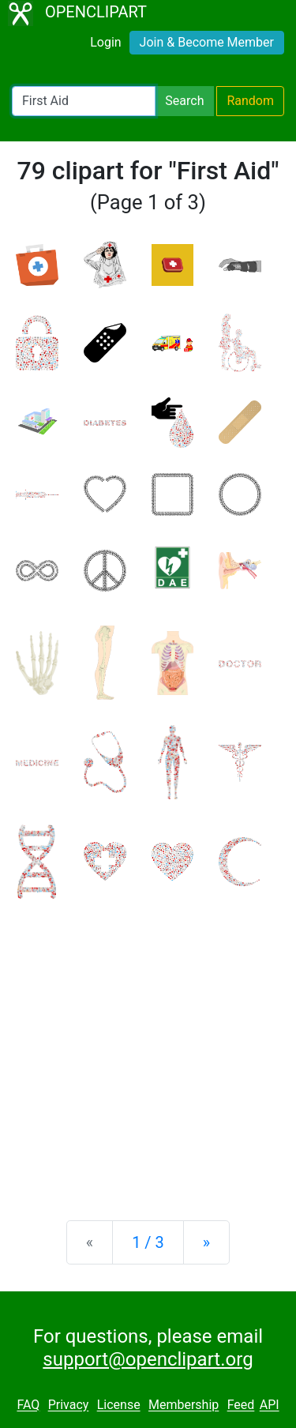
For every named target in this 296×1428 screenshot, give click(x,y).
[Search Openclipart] (83, 101)
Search (184, 100)
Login (105, 42)
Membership (183, 1405)
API (269, 1405)
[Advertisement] (148, 1047)
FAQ (28, 1405)
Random (250, 100)
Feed (241, 1405)
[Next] (206, 1242)
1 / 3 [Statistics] (148, 1242)
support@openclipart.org (148, 1359)
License (119, 1405)
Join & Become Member (207, 42)
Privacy (68, 1405)
